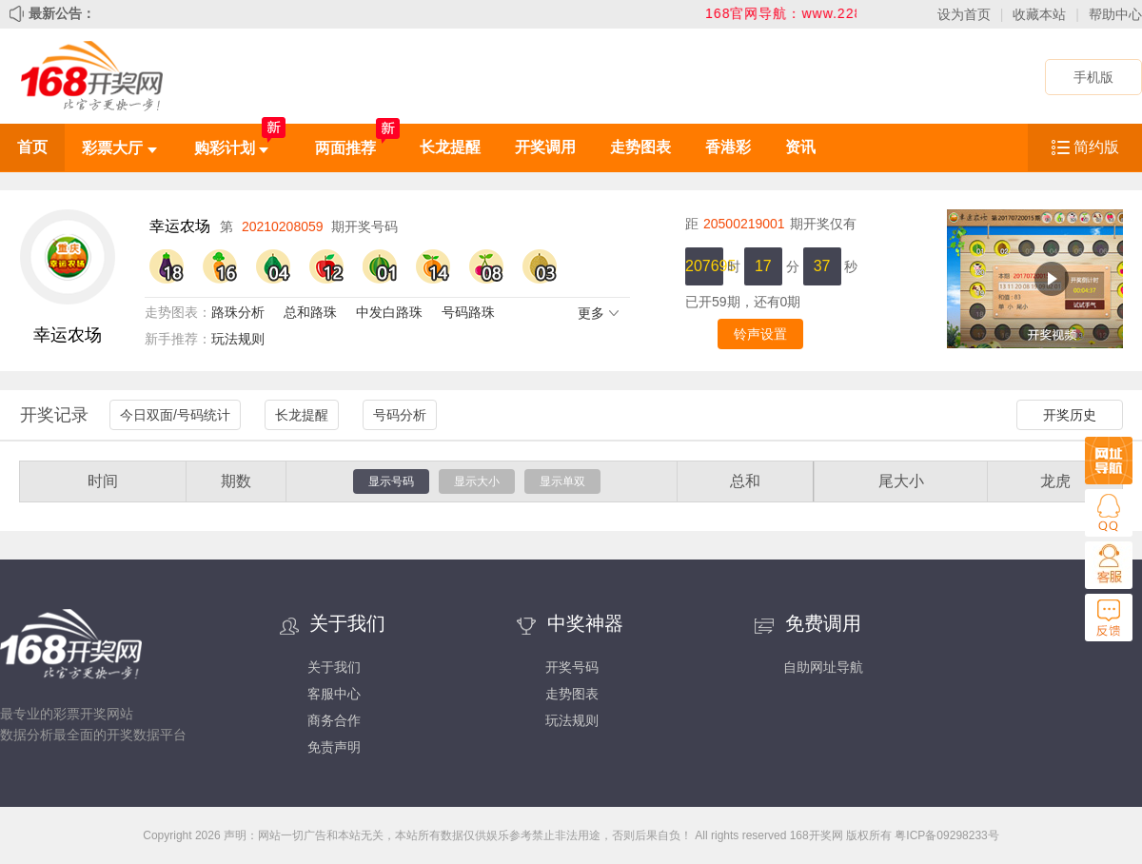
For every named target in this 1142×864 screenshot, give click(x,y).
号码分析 (399, 414)
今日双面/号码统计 (175, 414)
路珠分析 (238, 312)
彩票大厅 (119, 148)
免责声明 (334, 747)
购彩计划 (231, 148)
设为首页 (964, 14)
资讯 (800, 147)
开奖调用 (545, 147)
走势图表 (640, 147)
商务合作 (334, 720)
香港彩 (728, 147)
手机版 (1093, 77)
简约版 (1096, 147)
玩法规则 (238, 338)
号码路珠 (468, 312)
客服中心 (334, 693)
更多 (598, 313)
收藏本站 (1039, 14)
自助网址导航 (823, 667)
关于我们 (334, 667)
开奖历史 (1069, 414)
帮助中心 (1115, 14)
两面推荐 (345, 148)
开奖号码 (572, 667)
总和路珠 (310, 312)
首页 (32, 147)
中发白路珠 (389, 312)
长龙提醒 (450, 147)
